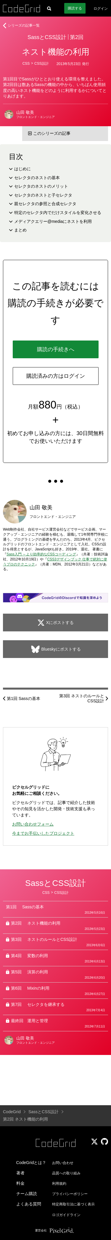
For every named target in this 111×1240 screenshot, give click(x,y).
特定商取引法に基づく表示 (73, 1204)
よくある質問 (28, 1204)
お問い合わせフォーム (33, 824)
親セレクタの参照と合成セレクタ (45, 203)
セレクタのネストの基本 (37, 177)
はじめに (22, 168)
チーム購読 (26, 1193)
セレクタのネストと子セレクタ (43, 195)
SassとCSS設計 (47, 37)
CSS (26, 63)
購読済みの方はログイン (55, 376)
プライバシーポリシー (70, 1194)
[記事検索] (49, 8)
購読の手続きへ (55, 349)
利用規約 (59, 1183)
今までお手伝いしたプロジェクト (43, 833)
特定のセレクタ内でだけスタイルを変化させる (57, 212)
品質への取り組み (66, 1173)
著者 (20, 1173)
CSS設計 (41, 63)
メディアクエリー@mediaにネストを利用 (53, 221)
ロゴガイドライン (66, 1215)
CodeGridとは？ (31, 1162)
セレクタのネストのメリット (41, 186)
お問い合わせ (62, 1163)
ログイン (101, 9)
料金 (20, 1183)
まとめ (20, 230)
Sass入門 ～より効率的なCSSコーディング (41, 554)
